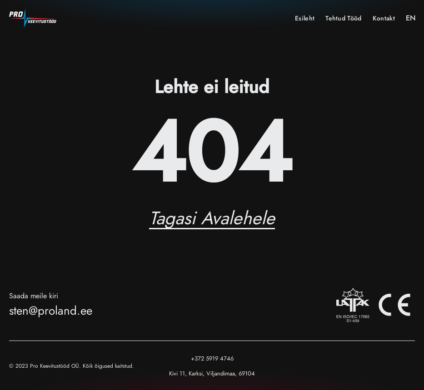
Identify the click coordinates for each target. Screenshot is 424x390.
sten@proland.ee (50, 310)
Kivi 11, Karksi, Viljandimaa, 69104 (212, 373)
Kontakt (384, 18)
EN (410, 18)
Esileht (304, 18)
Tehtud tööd (343, 18)
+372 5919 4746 (212, 358)
